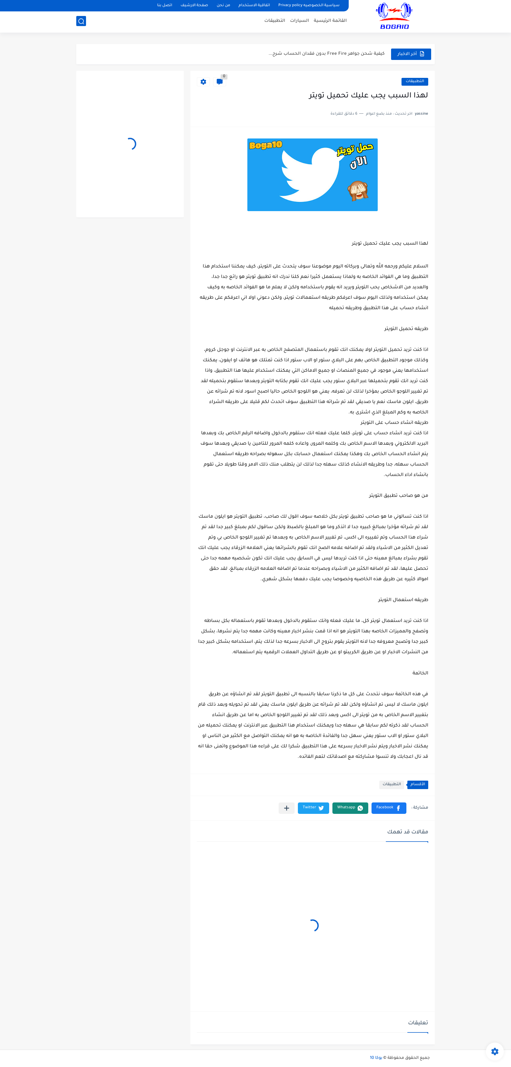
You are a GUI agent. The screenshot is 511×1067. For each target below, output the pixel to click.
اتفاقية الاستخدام (254, 6)
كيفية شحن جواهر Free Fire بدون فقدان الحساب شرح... (327, 53)
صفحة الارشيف (194, 6)
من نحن (223, 6)
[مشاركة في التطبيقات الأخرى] (287, 808)
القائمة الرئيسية (330, 21)
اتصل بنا (164, 6)
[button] (389, 808)
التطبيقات (274, 21)
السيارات (299, 21)
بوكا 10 (376, 1058)
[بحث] (81, 22)
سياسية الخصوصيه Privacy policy (309, 6)
